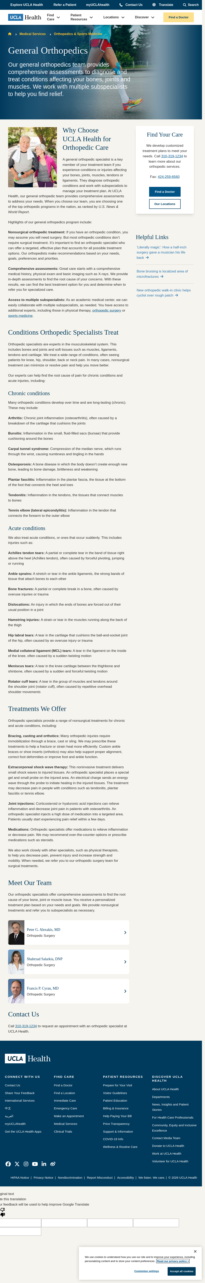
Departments (161, 1097)
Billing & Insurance (116, 1108)
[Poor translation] (2, 1212)
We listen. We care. (151, 1177)
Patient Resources (79, 17)
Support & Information (118, 1131)
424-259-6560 (169, 177)
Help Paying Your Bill (117, 1116)
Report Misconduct (100, 1177)
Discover (142, 17)
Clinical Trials (63, 1131)
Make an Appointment (69, 1116)
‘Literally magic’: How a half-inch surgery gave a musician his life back (162, 252)
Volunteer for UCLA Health (170, 1161)
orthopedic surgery (106, 310)
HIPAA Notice (20, 1177)
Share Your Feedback (20, 1093)
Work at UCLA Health (166, 1153)
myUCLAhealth (98, 5)
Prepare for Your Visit (117, 1085)
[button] (27, 5)
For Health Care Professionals (172, 1117)
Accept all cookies (181, 1271)
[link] (8, 1164)
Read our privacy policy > (173, 1261)
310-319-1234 (26, 1026)
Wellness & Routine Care (120, 1147)
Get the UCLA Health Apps (23, 1131)
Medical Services (33, 34)
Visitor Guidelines (115, 1093)
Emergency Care (65, 1108)
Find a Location (64, 1093)
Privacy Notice (43, 1177)
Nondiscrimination (70, 1177)
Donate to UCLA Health (168, 1145)
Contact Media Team (166, 1138)
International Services (20, 1100)
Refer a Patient (65, 5)
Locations (111, 17)
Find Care (50, 17)
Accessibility (125, 1177)
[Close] (195, 1251)
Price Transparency (116, 1123)
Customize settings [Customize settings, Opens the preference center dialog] (146, 1271)
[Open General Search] (191, 5)
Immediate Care (65, 1100)
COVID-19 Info (113, 1139)
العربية (9, 1116)
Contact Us (133, 5)
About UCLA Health (165, 1089)
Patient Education (115, 1100)
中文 (8, 1108)
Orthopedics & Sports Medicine (78, 34)
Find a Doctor (179, 17)
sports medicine (20, 316)
